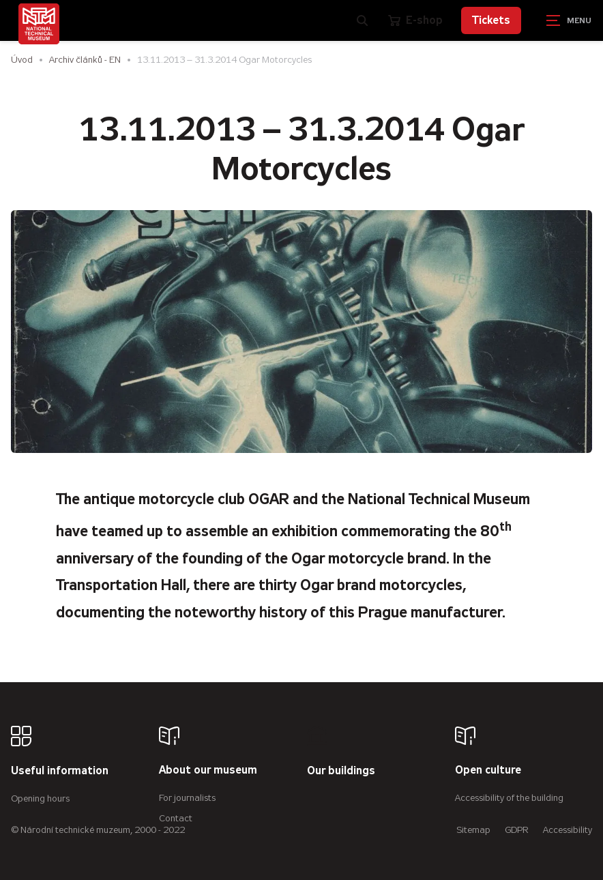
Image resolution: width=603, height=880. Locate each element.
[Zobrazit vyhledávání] (362, 20)
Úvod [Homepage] (22, 60)
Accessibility (567, 830)
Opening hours (40, 798)
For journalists (187, 798)
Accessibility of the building (509, 798)
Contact (175, 818)
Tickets (491, 20)
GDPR (517, 830)
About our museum (208, 770)
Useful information (59, 771)
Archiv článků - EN (85, 60)
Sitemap (473, 830)
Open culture (488, 770)
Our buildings (341, 771)
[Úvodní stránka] (38, 23)
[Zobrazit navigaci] (569, 20)
